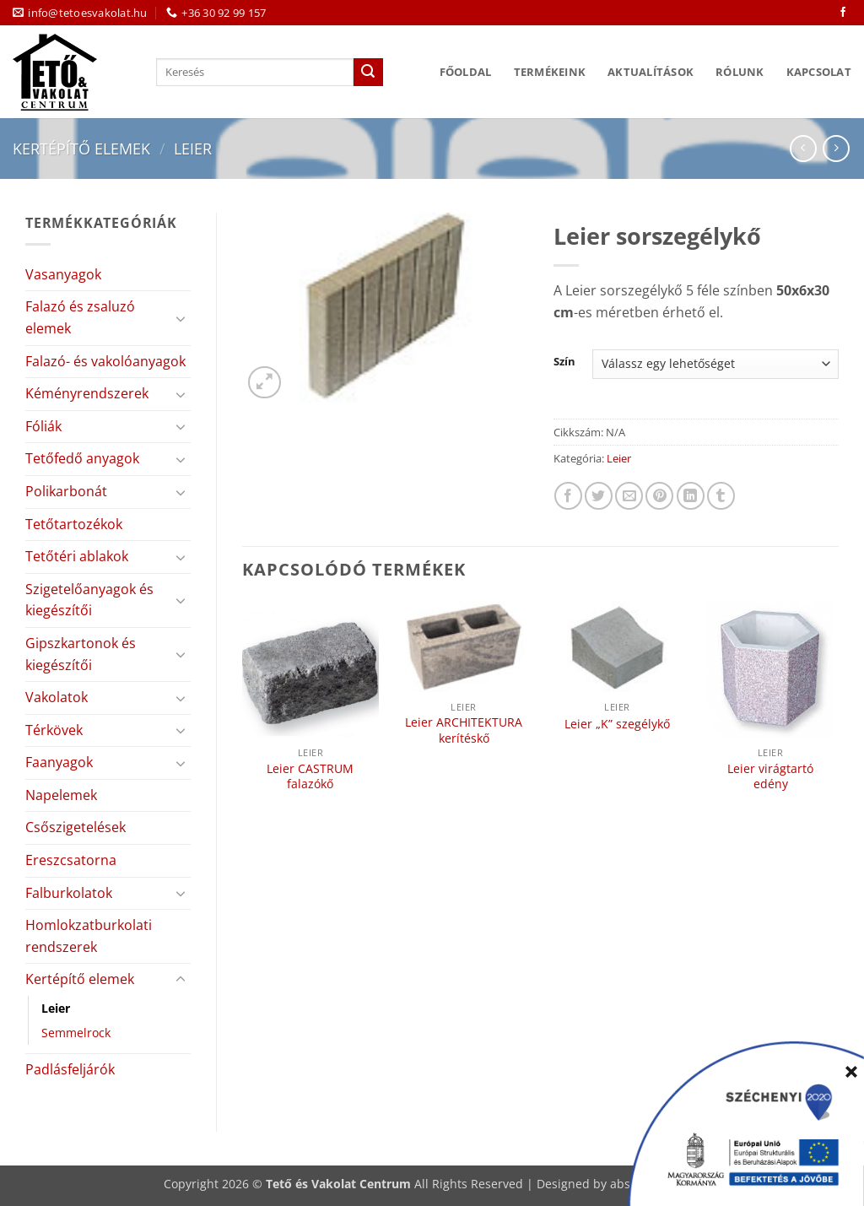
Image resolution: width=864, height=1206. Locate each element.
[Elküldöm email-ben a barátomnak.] (629, 496)
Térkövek (54, 730)
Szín (564, 362)
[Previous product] (836, 148)
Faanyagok (59, 762)
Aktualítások (651, 71)
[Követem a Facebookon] (843, 13)
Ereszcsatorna (70, 860)
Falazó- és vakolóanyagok (105, 361)
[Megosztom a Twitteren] (599, 496)
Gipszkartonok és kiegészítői (80, 654)
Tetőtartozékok (73, 524)
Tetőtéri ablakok (76, 556)
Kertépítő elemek (81, 148)
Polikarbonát (66, 491)
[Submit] (368, 72)
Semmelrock (76, 1033)
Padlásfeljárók (70, 1069)
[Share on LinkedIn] (691, 496)
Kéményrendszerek (86, 393)
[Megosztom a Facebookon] (568, 496)
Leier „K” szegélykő (617, 724)
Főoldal (466, 71)
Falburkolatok (68, 893)
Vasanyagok (63, 274)
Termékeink (550, 71)
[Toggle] (180, 318)
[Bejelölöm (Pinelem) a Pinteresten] (659, 496)
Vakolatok (56, 697)
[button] (264, 382)
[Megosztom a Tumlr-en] (721, 496)
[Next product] (803, 148)
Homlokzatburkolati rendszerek (88, 936)
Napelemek (61, 795)
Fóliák (43, 426)
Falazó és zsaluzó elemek (80, 317)
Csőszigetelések (75, 827)
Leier (193, 148)
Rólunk (740, 71)
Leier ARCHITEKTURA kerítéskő (463, 730)
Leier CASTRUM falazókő (310, 776)
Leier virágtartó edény (770, 776)
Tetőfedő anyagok (82, 458)
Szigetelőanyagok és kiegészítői (89, 600)
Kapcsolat (818, 71)
